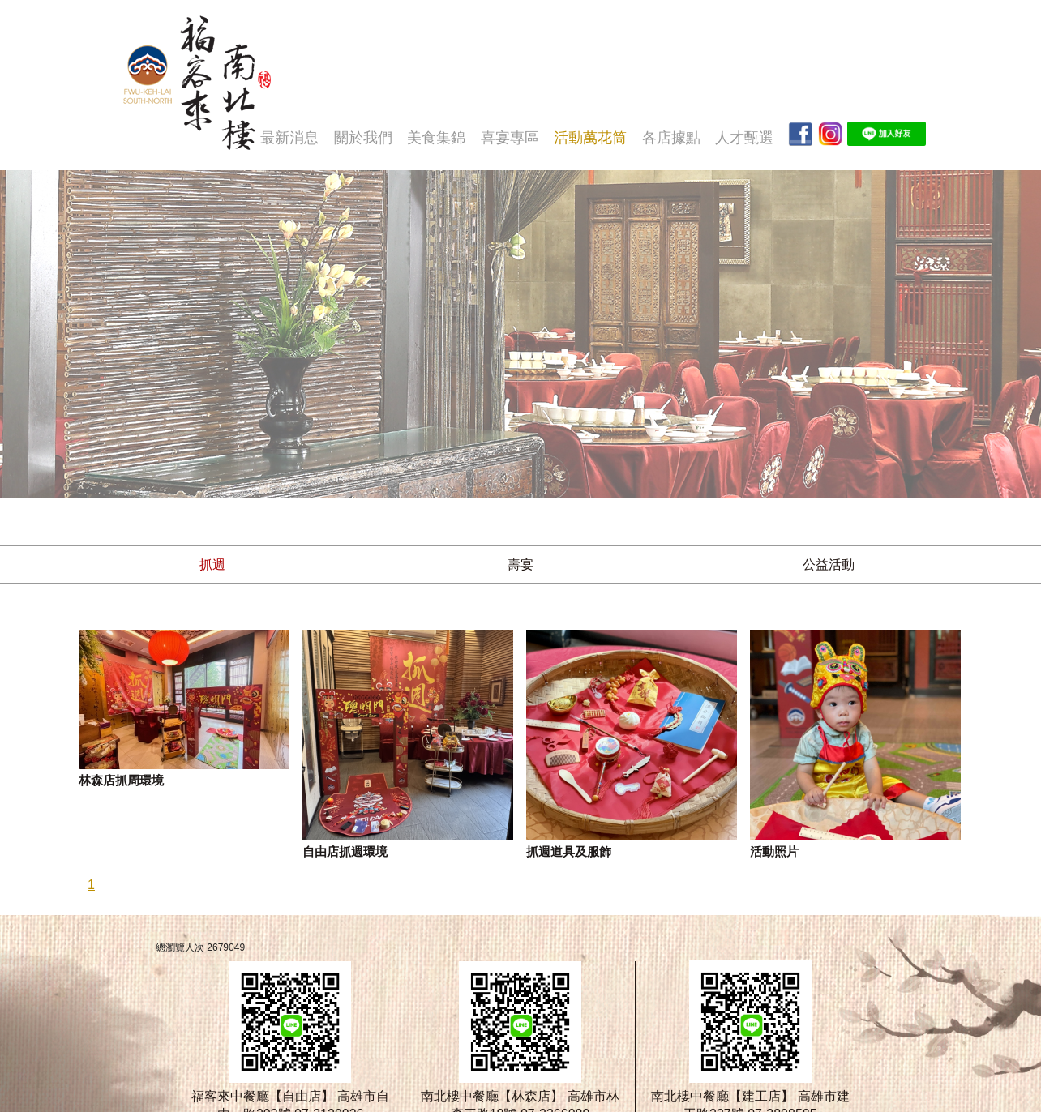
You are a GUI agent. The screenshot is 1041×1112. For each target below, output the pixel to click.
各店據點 (671, 138)
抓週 (212, 564)
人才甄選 (744, 138)
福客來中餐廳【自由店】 (262, 1096)
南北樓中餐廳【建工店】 (722, 1096)
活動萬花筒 (590, 138)
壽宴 (520, 564)
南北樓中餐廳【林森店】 (492, 1096)
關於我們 (363, 138)
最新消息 (289, 138)
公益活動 (829, 564)
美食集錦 (436, 138)
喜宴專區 (510, 138)
